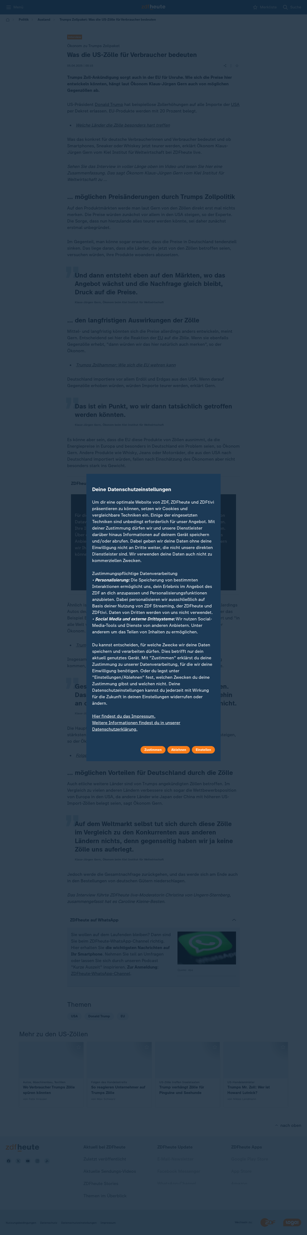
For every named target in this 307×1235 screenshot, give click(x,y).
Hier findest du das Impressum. (123, 716)
